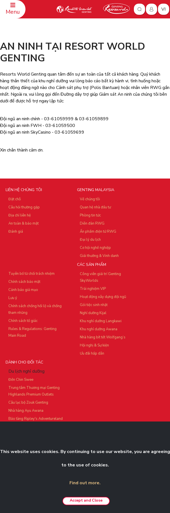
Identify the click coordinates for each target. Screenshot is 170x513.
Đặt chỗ (14, 199)
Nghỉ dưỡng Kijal (93, 312)
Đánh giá (15, 231)
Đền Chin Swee (20, 379)
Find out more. (85, 483)
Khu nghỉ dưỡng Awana (98, 329)
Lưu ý (12, 297)
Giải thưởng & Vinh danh (99, 255)
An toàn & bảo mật (23, 223)
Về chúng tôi (90, 199)
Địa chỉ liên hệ (19, 215)
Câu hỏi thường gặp (24, 207)
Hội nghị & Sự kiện (94, 345)
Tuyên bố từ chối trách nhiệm (31, 273)
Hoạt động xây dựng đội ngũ (103, 296)
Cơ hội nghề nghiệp (95, 247)
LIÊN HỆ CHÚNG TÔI (24, 189)
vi (163, 9)
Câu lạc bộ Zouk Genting (28, 402)
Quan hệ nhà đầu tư (95, 207)
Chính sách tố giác (23, 320)
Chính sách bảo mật (24, 281)
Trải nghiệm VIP (93, 288)
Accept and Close (86, 500)
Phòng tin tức (90, 215)
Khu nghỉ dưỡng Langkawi (101, 321)
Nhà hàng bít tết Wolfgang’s (102, 337)
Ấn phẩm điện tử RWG (98, 231)
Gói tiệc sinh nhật (94, 304)
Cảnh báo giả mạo (23, 289)
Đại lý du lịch (90, 239)
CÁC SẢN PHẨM (91, 264)
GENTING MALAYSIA (95, 189)
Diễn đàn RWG (92, 223)
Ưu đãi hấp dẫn (92, 353)
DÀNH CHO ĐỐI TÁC (24, 362)
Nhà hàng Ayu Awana (25, 410)
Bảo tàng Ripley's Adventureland (35, 418)
